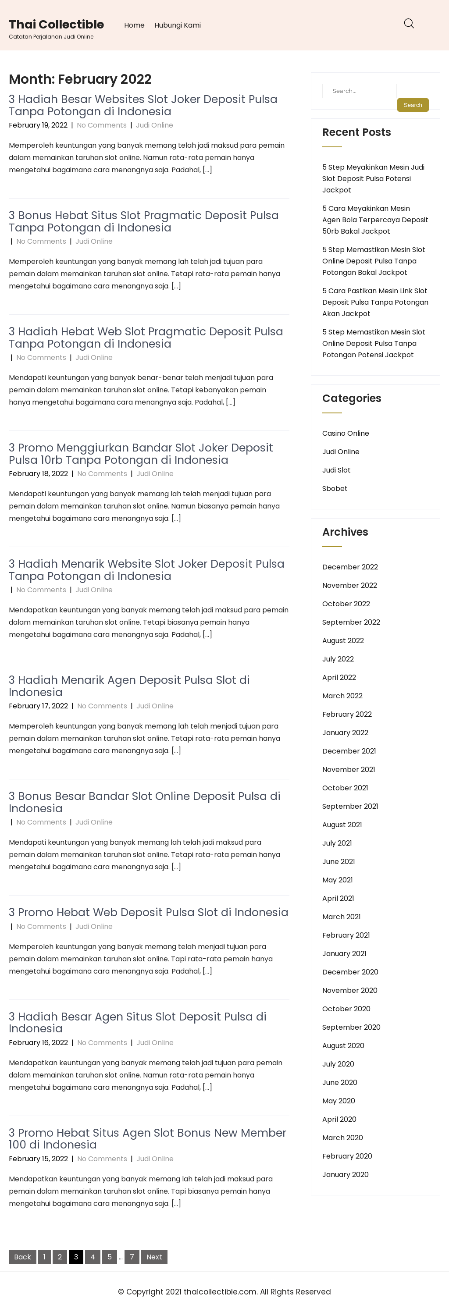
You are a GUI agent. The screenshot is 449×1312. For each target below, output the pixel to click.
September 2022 (351, 622)
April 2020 (339, 1119)
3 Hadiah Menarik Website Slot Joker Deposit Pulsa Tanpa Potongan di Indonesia (147, 570)
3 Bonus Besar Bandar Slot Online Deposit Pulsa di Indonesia (145, 802)
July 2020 (338, 1064)
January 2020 (345, 1175)
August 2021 (342, 825)
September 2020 (351, 1027)
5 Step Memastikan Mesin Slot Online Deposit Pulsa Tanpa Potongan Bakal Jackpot (373, 261)
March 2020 (342, 1138)
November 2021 (348, 769)
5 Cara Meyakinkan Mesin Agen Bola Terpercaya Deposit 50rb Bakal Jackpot (375, 219)
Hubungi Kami (177, 25)
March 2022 (342, 696)
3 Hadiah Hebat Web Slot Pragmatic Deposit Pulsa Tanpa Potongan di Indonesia (146, 338)
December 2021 (349, 751)
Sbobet (335, 489)
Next (154, 1257)
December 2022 (350, 567)
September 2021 (350, 806)
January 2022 (345, 733)
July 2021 (337, 843)
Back (22, 1257)
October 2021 (345, 788)
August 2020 (343, 1046)
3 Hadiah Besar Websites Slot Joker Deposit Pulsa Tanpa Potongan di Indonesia (143, 105)
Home (134, 25)
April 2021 (338, 898)
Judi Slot (336, 470)
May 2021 (337, 880)
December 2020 (350, 972)
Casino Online (345, 433)
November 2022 (349, 585)
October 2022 (346, 604)
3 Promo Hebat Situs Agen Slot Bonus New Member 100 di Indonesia (147, 1139)
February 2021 (346, 935)
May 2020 (338, 1101)
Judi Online (154, 125)
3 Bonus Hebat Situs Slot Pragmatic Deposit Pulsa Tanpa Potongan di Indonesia (144, 221)
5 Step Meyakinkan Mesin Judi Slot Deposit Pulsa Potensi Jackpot (373, 178)
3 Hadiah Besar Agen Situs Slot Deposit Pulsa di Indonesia (138, 1023)
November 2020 (350, 990)
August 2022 (343, 641)
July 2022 (338, 659)
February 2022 (347, 714)
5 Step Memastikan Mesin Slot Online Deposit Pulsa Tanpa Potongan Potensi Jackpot (373, 343)
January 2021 (344, 954)
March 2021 (341, 917)
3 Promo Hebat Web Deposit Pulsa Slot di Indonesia (149, 912)
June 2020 (339, 1082)
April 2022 (339, 677)
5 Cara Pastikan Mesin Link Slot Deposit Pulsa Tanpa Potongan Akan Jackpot (375, 302)
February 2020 (347, 1156)
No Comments (102, 125)
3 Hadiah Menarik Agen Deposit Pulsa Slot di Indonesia (129, 686)
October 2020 (346, 1009)
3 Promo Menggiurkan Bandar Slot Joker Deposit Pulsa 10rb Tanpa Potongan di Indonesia (141, 454)
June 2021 (338, 862)
